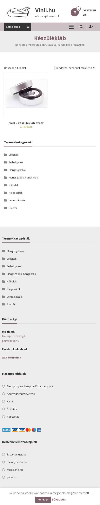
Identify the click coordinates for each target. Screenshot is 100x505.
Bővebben (59, 499)
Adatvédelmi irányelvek (21, 394)
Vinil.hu (45, 10)
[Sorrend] (75, 68)
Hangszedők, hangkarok (23, 177)
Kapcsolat (13, 416)
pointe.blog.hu (10, 341)
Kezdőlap (21, 45)
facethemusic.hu (17, 454)
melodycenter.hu (17, 462)
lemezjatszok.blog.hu (14, 336)
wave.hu (12, 477)
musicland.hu (15, 469)
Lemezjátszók (17, 200)
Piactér (13, 208)
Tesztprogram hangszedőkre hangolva (30, 386)
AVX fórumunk (11, 357)
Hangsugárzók (17, 170)
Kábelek (14, 185)
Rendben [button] (43, 499)
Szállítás (12, 409)
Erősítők (13, 154)
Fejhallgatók (16, 162)
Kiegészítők (16, 192)
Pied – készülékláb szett (26, 123)
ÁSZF (10, 401)
